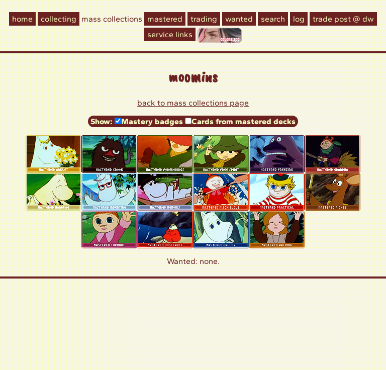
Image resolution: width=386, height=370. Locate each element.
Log (299, 19)
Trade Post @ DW (343, 19)
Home (22, 19)
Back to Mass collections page (193, 103)
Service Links (169, 34)
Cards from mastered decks (243, 121)
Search (273, 19)
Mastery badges (152, 121)
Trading (203, 19)
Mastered (164, 19)
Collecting (58, 19)
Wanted (239, 19)
